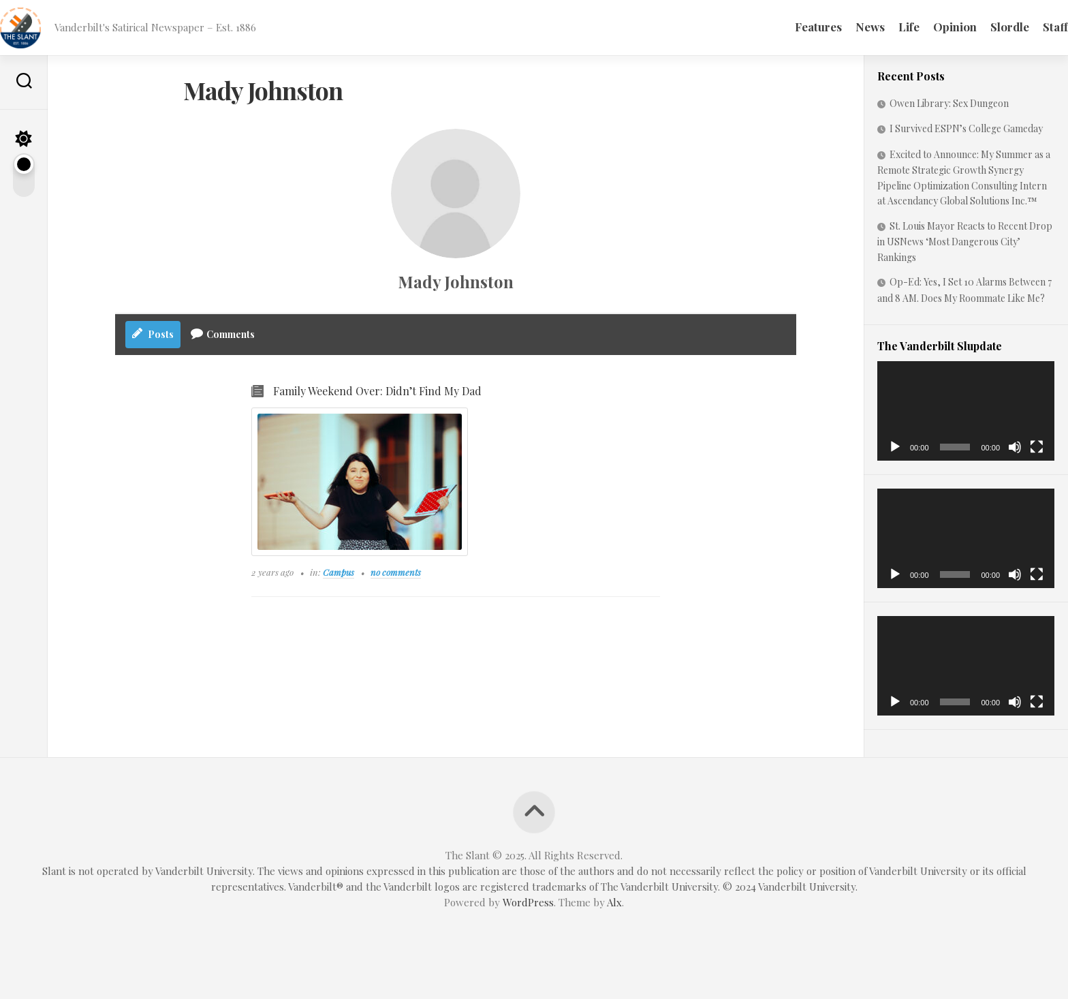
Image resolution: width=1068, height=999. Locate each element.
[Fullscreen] (1036, 447)
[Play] (895, 447)
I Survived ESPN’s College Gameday (966, 128)
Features (791, 26)
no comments (396, 573)
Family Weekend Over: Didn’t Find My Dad (377, 391)
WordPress (528, 902)
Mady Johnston (456, 281)
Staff (1028, 26)
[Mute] (1015, 447)
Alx (614, 902)
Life (881, 26)
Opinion (927, 26)
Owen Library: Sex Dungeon (950, 103)
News (843, 26)
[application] (965, 411)
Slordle (982, 26)
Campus (338, 573)
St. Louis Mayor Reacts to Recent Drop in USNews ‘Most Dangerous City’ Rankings (964, 241)
